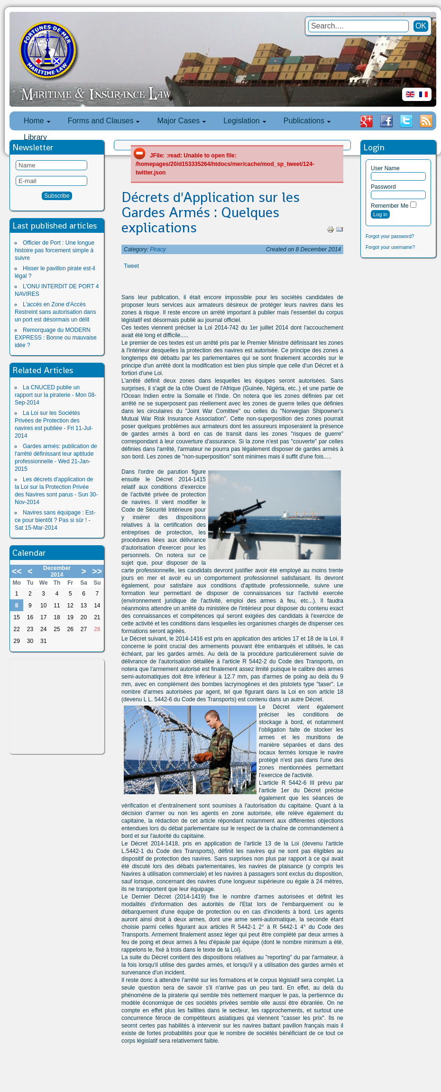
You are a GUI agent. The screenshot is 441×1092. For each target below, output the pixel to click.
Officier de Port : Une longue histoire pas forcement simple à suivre (54, 250)
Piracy (157, 249)
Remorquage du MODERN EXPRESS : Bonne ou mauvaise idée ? (56, 338)
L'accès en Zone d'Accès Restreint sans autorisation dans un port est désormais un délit (55, 312)
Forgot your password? (390, 236)
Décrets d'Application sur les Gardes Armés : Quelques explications (210, 212)
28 (97, 629)
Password (383, 187)
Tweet (131, 266)
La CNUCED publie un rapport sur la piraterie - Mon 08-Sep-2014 (55, 395)
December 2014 (57, 571)
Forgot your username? (390, 247)
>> (97, 571)
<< (17, 571)
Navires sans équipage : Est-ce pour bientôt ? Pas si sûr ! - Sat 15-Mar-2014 (55, 520)
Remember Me (389, 205)
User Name (385, 168)
